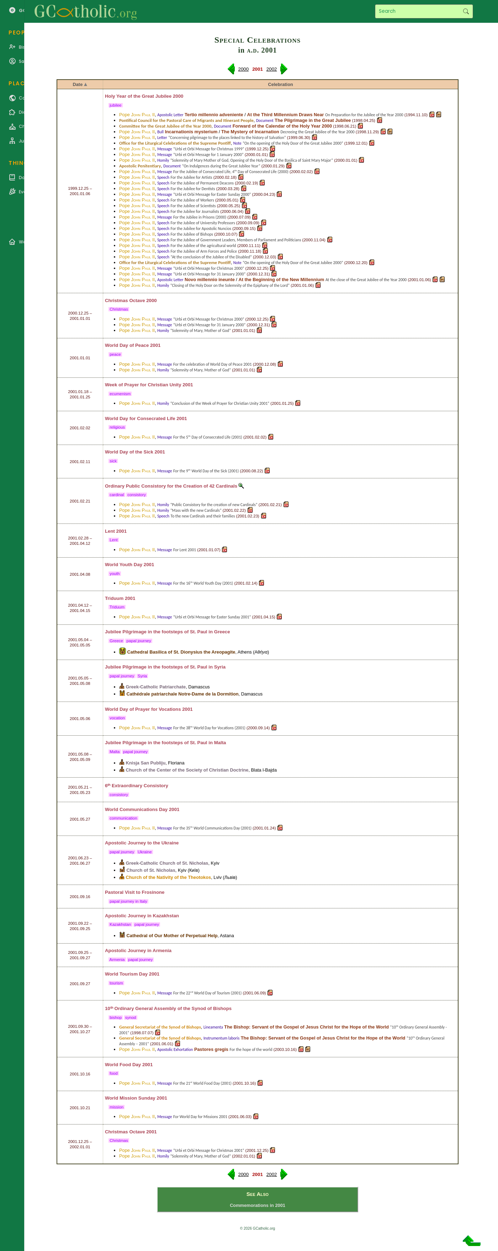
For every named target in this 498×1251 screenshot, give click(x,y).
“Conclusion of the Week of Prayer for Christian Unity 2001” (219, 403)
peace (115, 354)
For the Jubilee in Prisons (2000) (199, 217)
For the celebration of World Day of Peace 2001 (212, 364)
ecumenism (120, 394)
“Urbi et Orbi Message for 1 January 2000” (208, 154)
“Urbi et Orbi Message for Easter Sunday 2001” (212, 616)
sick (113, 461)
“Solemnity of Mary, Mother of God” (200, 330)
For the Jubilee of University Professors (203, 222)
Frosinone (153, 892)
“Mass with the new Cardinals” (196, 510)
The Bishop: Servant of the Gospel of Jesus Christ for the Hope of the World (306, 1027)
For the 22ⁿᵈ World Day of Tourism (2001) (207, 992)
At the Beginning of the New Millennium (281, 279)
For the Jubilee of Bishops (192, 234)
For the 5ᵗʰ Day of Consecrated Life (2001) (207, 437)
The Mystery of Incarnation (250, 131)
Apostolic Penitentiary (140, 165)
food (113, 1073)
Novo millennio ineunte (210, 279)
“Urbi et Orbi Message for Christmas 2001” (208, 1150)
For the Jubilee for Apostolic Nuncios (201, 228)
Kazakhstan (166, 915)
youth (114, 573)
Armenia (162, 950)
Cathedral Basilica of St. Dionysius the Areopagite (181, 652)
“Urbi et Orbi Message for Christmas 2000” (208, 268)
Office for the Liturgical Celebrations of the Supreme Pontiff (175, 143)
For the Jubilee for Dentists (193, 188)
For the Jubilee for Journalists (195, 211)
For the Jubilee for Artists (191, 177)
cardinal (116, 495)
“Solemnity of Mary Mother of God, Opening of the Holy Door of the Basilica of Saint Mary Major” (251, 160)
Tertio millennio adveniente (214, 114)
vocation (117, 718)
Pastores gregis (211, 1049)
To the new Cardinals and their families (203, 516)
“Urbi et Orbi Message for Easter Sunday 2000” (212, 194)
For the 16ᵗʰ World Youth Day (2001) (203, 583)
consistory (136, 495)
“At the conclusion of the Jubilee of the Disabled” (211, 256)
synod (130, 1017)
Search (466, 11)
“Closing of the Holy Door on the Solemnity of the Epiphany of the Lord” (230, 285)
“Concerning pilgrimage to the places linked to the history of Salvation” (227, 137)
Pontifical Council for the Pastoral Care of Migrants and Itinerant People (186, 120)
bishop (115, 1017)
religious (117, 427)
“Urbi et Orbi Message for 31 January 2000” (209, 274)
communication (123, 818)
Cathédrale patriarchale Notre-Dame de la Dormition (183, 694)
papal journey (138, 641)
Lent (113, 540)
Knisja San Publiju (146, 763)
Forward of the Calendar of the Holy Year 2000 (282, 126)
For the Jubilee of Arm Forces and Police (204, 251)
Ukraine (170, 842)
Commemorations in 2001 (257, 1205)
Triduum (117, 607)
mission (116, 1107)
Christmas (118, 309)
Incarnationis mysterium (191, 131)
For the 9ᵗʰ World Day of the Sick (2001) (206, 470)
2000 (243, 69)
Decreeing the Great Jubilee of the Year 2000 (317, 131)
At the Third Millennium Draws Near (285, 114)
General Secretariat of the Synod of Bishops (160, 1027)
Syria (220, 667)
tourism (116, 983)
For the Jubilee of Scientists (193, 205)
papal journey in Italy (128, 901)
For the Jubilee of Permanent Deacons (202, 183)
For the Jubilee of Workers (192, 200)
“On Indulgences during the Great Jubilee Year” (221, 165)
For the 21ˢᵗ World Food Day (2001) (202, 1083)
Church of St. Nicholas (151, 870)
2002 (271, 69)
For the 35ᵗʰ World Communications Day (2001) (212, 828)
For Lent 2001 (184, 549)
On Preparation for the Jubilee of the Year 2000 (364, 114)
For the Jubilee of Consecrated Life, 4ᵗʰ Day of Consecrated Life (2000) (230, 171)
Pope (137, 114)
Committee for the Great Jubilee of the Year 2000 (165, 126)
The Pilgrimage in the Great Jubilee (313, 120)
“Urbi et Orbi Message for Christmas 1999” (208, 148)
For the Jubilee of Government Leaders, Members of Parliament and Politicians (236, 239)
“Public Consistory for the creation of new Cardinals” (214, 504)
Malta (220, 742)
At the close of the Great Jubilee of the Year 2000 (366, 279)
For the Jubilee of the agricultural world (203, 245)
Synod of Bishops (212, 1008)
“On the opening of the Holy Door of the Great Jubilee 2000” (293, 143)
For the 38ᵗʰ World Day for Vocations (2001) (209, 727)
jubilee (115, 105)
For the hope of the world (251, 1049)
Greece (222, 631)
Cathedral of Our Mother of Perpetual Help (172, 935)
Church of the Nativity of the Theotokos (168, 877)
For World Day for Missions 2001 (200, 1116)
